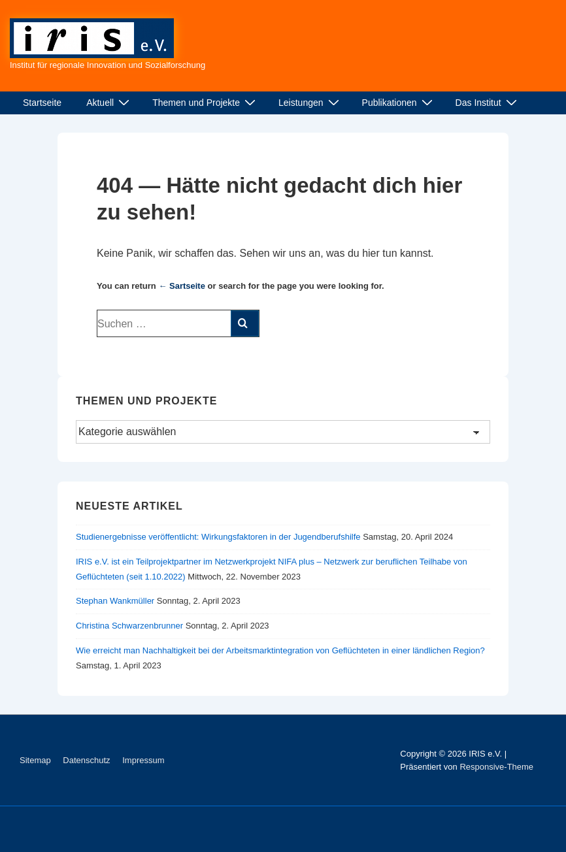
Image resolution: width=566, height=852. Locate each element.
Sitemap (35, 760)
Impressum (143, 760)
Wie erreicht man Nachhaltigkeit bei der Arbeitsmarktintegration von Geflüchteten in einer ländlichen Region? (280, 650)
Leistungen (310, 102)
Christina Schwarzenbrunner (129, 626)
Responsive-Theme (496, 767)
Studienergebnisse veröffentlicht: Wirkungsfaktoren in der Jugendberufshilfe (218, 537)
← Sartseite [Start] (181, 286)
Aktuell (109, 102)
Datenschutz (86, 760)
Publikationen (399, 102)
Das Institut (488, 102)
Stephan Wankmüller (115, 601)
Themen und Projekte (205, 102)
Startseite (42, 102)
